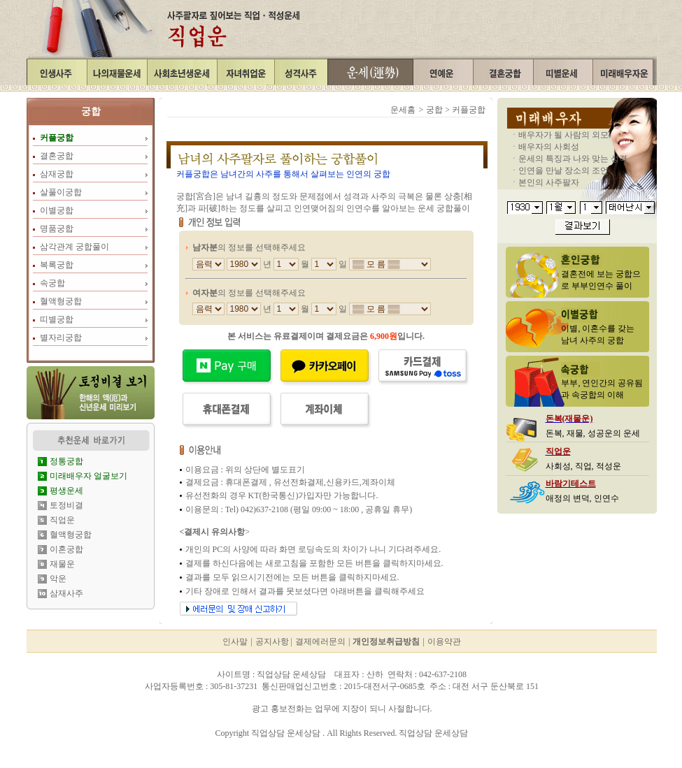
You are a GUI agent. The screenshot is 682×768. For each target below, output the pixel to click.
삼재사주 (66, 593)
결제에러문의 (320, 641)
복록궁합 (56, 265)
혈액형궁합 (61, 301)
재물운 (62, 564)
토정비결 (66, 505)
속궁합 (52, 283)
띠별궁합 (56, 319)
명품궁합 (56, 228)
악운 (58, 579)
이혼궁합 (66, 549)
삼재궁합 (56, 174)
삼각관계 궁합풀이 (74, 247)
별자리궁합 (61, 337)
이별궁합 (56, 210)
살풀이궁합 (61, 192)
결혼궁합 (56, 156)
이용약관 (444, 641)
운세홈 (402, 110)
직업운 (62, 520)
